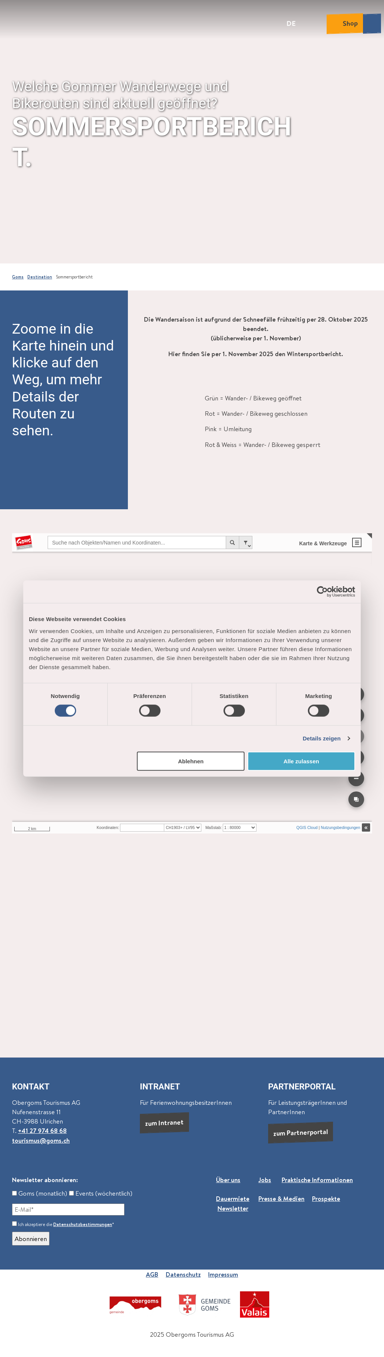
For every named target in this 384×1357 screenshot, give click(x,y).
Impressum (223, 1274)
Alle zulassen (301, 761)
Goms (18, 277)
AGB (152, 1274)
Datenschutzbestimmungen (82, 1224)
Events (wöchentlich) (100, 1193)
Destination (39, 277)
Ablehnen (191, 761)
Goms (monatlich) (39, 1193)
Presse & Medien (281, 1199)
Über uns (228, 1179)
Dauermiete (232, 1199)
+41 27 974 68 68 (42, 1130)
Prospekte (326, 1199)
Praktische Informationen (317, 1179)
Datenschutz (183, 1274)
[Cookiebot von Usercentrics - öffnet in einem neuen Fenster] (322, 591)
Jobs (264, 1179)
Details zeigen (321, 738)
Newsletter (233, 1208)
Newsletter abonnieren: (45, 1179)
